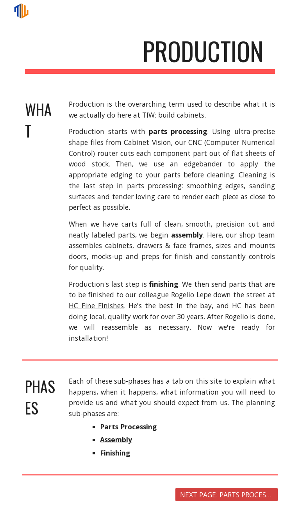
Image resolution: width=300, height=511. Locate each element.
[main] (150, 55)
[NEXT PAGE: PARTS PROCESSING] (226, 495)
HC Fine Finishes (96, 305)
